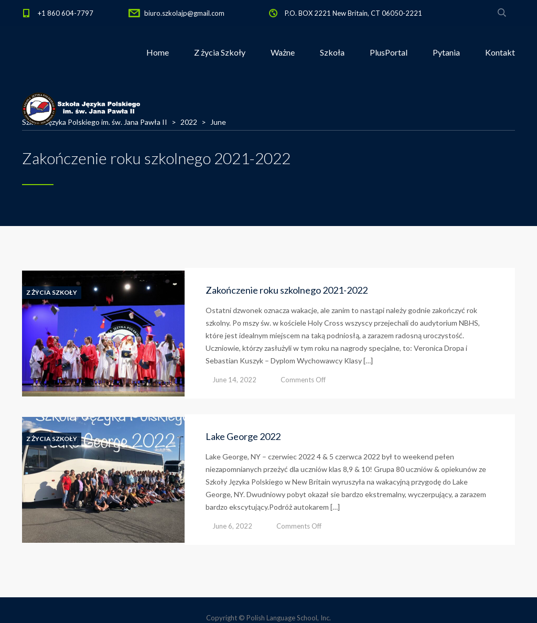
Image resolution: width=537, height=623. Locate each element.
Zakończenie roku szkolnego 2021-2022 (287, 290)
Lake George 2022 (243, 436)
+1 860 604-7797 (65, 13)
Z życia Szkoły (219, 52)
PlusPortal (388, 52)
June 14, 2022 (234, 379)
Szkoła (332, 52)
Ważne (283, 52)
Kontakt (500, 52)
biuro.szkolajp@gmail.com (184, 13)
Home (157, 52)
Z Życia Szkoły (51, 292)
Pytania (446, 52)
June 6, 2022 (232, 526)
